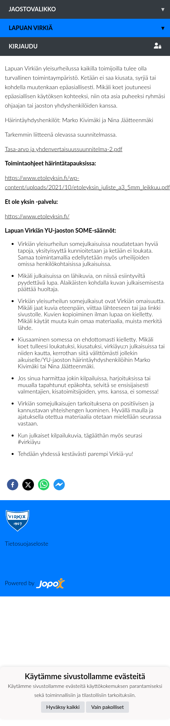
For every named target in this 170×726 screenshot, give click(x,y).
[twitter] (28, 484)
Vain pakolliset (107, 707)
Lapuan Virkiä (89, 28)
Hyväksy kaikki (63, 707)
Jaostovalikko (89, 9)
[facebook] (12, 484)
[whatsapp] (43, 484)
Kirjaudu (85, 46)
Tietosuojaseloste (26, 543)
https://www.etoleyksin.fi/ (37, 216)
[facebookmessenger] (59, 484)
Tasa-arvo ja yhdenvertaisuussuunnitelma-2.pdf (63, 149)
